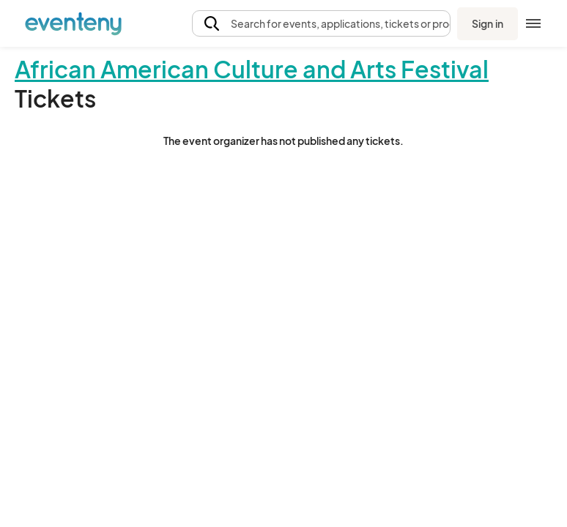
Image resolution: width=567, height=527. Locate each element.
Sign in (487, 23)
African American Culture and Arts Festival (252, 68)
